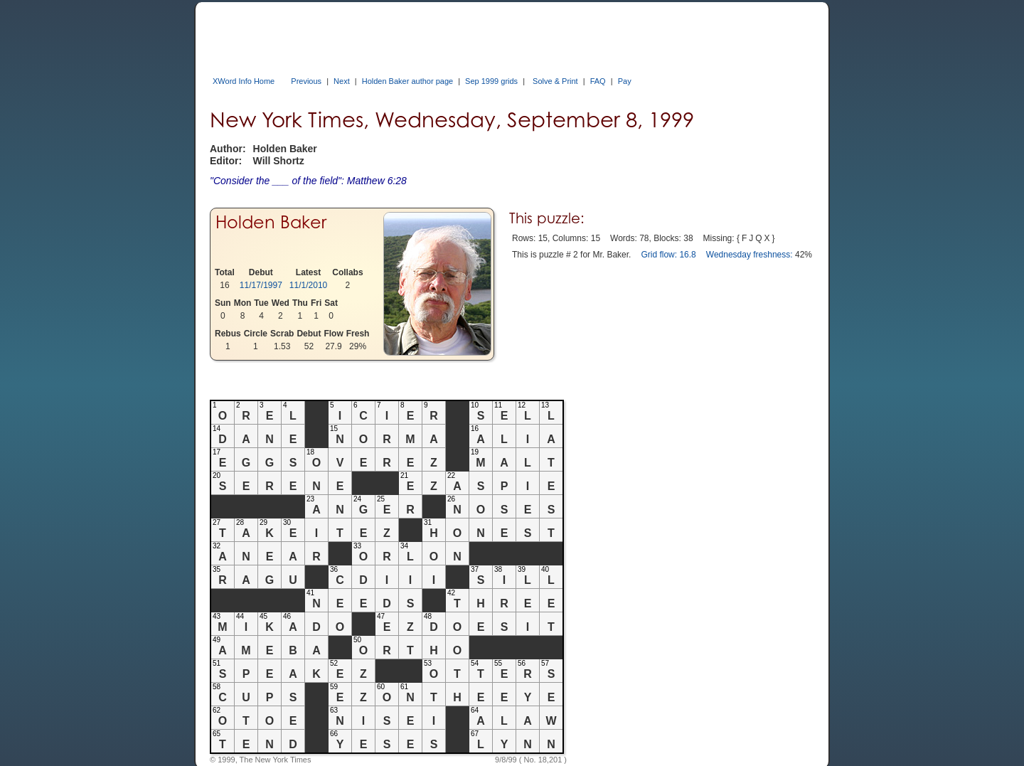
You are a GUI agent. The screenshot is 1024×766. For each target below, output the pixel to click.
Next (342, 81)
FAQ (598, 81)
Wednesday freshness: (749, 255)
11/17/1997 (261, 285)
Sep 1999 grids (491, 81)
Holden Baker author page (407, 81)
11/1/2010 (308, 285)
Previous (306, 81)
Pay (624, 81)
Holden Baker (270, 222)
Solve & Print (555, 81)
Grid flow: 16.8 (668, 255)
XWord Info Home (243, 81)
